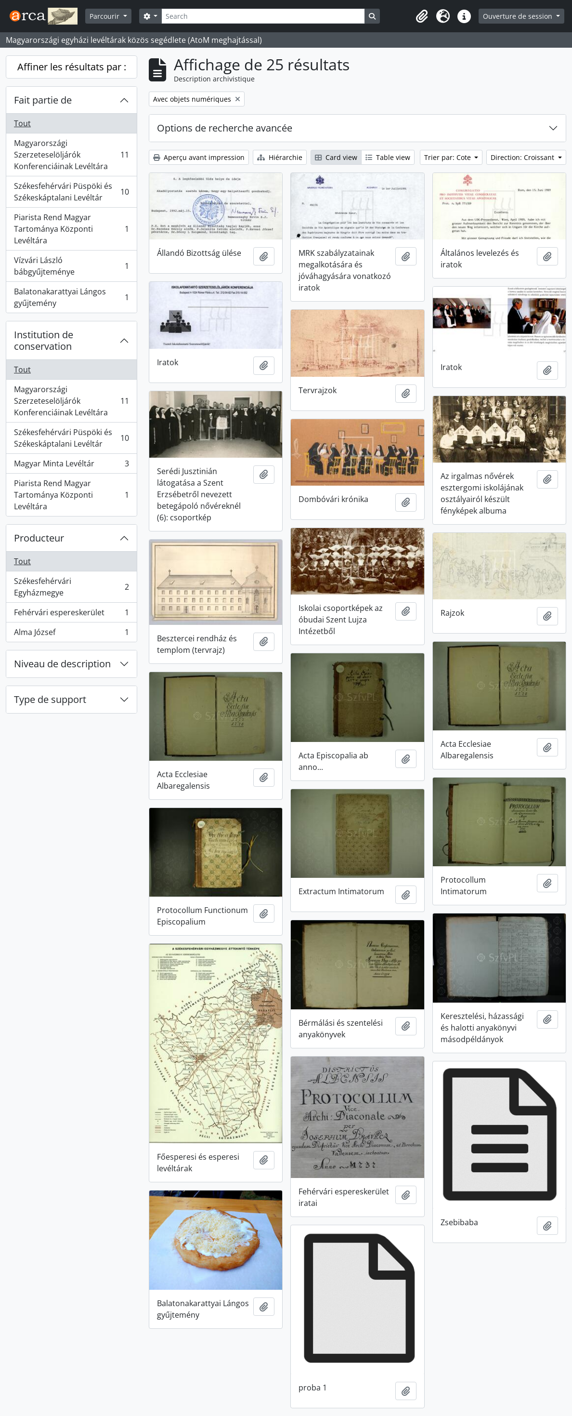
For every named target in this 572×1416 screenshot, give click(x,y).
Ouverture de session (518, 16)
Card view (336, 157)
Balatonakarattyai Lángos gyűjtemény (71, 297)
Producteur (39, 537)
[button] (421, 16)
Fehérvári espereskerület (71, 614)
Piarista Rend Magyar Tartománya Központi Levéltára (71, 229)
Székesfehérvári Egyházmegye (71, 587)
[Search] (262, 16)
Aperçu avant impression (199, 157)
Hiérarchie (279, 157)
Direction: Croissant (523, 157)
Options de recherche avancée (224, 127)
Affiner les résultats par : (71, 66)
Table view (387, 157)
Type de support (50, 699)
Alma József (71, 634)
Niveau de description (62, 663)
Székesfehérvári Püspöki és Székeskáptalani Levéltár (71, 192)
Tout (22, 123)
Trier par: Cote (448, 157)
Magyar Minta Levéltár (71, 466)
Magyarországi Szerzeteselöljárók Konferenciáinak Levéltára (71, 155)
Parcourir (105, 16)
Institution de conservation (43, 340)
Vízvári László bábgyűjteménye (71, 266)
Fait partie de (43, 99)
